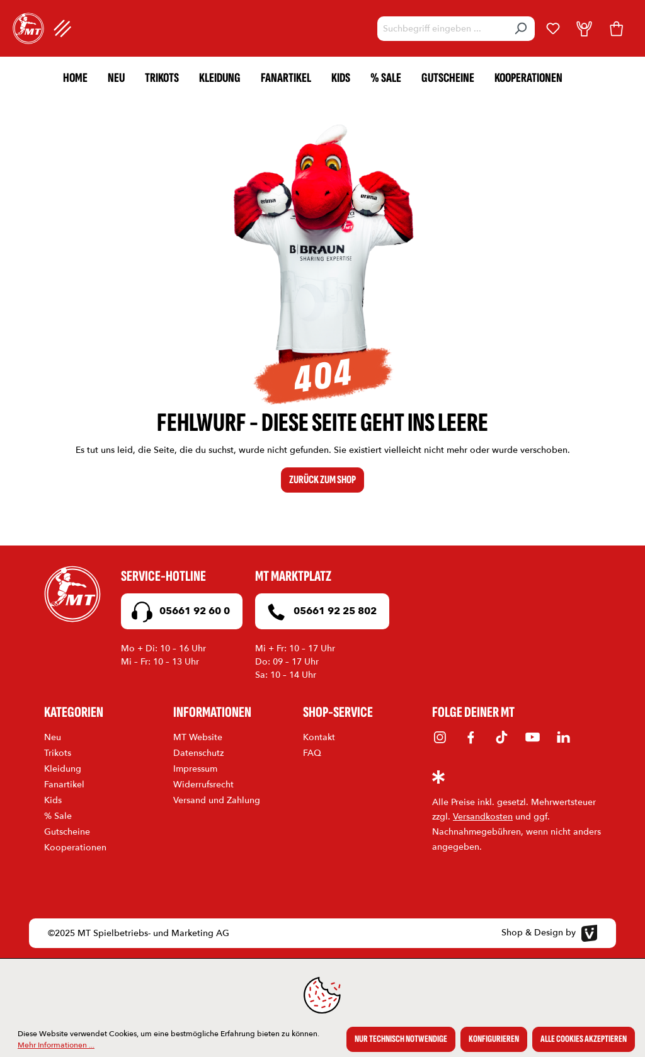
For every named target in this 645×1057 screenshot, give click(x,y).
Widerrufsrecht (203, 785)
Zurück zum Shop (322, 479)
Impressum (195, 769)
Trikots (57, 753)
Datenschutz (198, 753)
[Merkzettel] (553, 28)
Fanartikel (64, 785)
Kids (53, 800)
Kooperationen (75, 848)
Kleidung (62, 769)
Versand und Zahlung (216, 800)
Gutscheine (67, 832)
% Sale (58, 816)
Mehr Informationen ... (56, 1045)
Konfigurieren (494, 1039)
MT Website (197, 737)
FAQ (312, 753)
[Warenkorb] (616, 28)
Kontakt (319, 737)
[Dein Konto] (584, 28)
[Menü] (62, 28)
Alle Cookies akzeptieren (583, 1039)
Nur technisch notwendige (401, 1039)
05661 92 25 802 (319, 612)
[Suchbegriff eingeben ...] (441, 28)
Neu (52, 737)
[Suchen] (520, 28)
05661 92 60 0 (178, 612)
